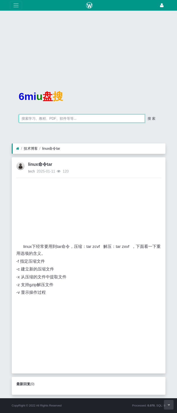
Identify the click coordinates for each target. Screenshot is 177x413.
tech (31, 171)
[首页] (17, 148)
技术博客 (31, 148)
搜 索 (151, 118)
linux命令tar (51, 148)
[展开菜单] (16, 5)
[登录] (162, 5)
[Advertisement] (88, 44)
